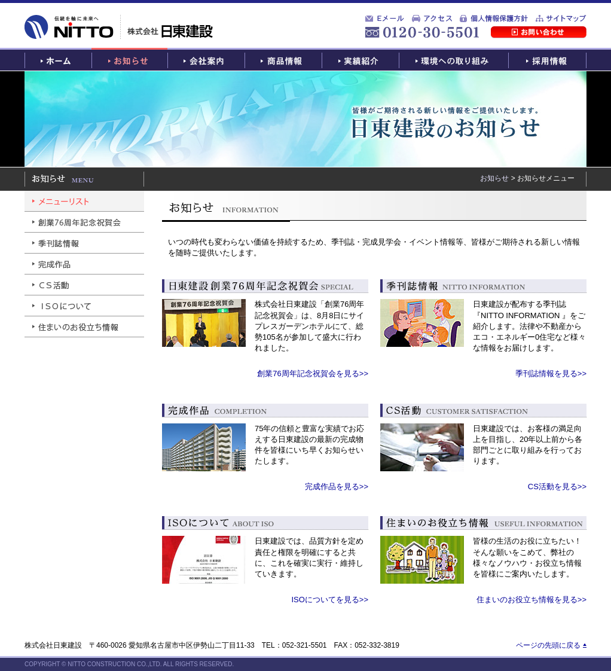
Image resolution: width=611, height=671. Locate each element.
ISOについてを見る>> (329, 599)
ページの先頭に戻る (548, 645)
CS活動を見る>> (557, 486)
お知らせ (494, 178)
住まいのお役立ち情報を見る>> (531, 599)
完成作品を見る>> (336, 486)
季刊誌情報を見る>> (550, 373)
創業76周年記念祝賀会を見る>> (312, 373)
